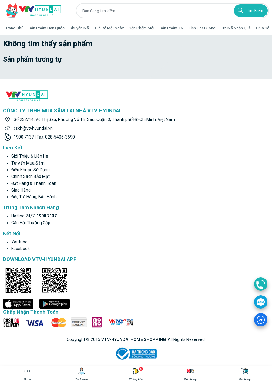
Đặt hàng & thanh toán (33, 183)
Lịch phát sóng (202, 27)
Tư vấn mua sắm (28, 163)
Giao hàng (21, 190)
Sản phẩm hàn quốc (47, 27)
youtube (19, 241)
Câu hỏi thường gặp (30, 222)
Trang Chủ (14, 27)
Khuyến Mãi (80, 27)
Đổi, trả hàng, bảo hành (34, 196)
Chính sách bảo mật (30, 176)
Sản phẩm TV (171, 27)
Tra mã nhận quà (236, 27)
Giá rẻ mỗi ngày (109, 27)
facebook (20, 248)
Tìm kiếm (249, 10)
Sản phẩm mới (141, 27)
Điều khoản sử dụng (30, 169)
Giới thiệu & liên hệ (29, 156)
